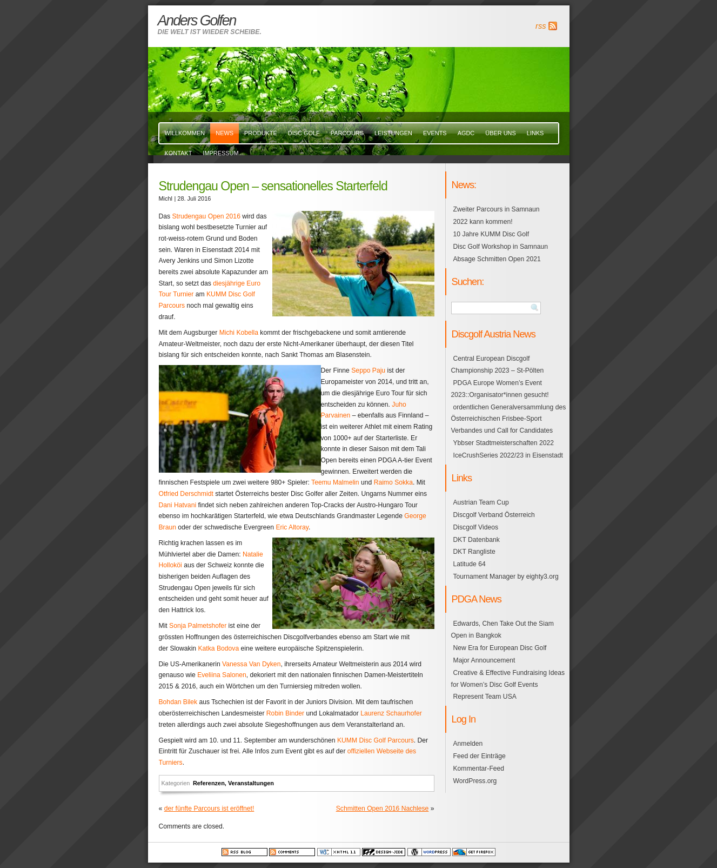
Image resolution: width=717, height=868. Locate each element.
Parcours (347, 133)
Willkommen (185, 133)
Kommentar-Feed (479, 768)
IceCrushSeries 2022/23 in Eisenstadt (508, 455)
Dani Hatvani (178, 505)
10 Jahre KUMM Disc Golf (491, 234)
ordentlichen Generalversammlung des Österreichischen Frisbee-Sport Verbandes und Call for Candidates (508, 419)
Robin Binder (285, 713)
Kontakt (178, 153)
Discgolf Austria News (493, 334)
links (535, 133)
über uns (500, 133)
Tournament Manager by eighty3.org (506, 576)
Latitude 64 (469, 564)
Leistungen (393, 133)
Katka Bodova (218, 648)
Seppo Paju (368, 370)
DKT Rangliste (474, 551)
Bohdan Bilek (178, 702)
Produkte (260, 133)
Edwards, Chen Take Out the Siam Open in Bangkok (502, 629)
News (224, 133)
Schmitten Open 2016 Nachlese (382, 808)
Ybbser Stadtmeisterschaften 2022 (503, 443)
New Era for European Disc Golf (500, 648)
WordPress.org (475, 781)
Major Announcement (484, 660)
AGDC (466, 133)
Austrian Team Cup (481, 502)
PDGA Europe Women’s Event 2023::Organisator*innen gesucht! (500, 389)
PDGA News (476, 599)
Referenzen (209, 783)
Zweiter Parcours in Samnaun (496, 209)
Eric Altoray (292, 527)
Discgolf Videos (476, 527)
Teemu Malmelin (335, 482)
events (435, 133)
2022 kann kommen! (483, 222)
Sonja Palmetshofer (197, 626)
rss (540, 26)
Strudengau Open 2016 (206, 216)
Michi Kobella (238, 332)
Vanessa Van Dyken (251, 664)
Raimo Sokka (393, 482)
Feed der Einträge (479, 756)
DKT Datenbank (476, 540)
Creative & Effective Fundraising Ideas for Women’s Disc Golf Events (508, 678)
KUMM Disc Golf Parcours (375, 740)
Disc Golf (304, 133)
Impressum (220, 153)
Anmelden (468, 743)
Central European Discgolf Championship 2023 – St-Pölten (497, 364)
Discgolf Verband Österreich (494, 515)
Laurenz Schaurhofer (391, 713)
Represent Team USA (485, 696)
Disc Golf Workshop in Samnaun (500, 246)
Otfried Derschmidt (186, 494)
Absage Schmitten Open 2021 (497, 259)
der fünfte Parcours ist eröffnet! (209, 808)
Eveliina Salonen (221, 675)
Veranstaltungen (251, 783)
